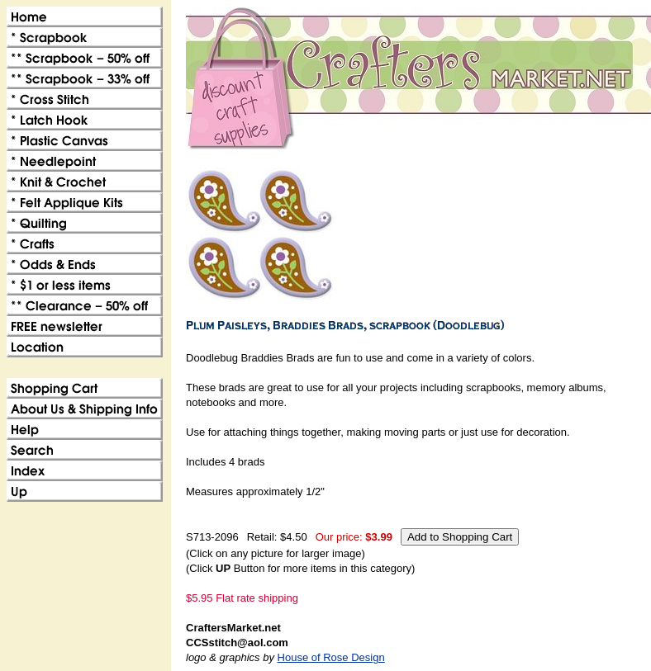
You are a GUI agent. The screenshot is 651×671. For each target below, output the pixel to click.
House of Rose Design (331, 657)
